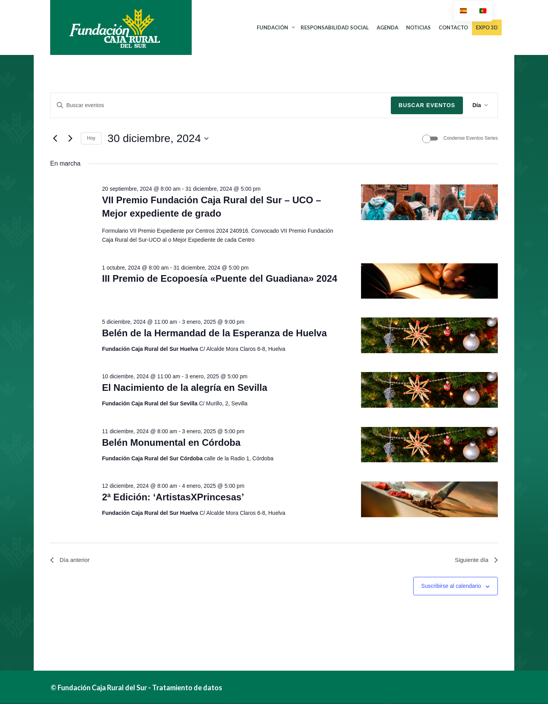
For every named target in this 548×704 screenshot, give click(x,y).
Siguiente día (475, 560)
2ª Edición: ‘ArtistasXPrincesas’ (173, 497)
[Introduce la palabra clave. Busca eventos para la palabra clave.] (221, 105)
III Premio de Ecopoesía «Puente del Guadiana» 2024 (219, 278)
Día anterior (71, 560)
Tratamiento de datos (187, 688)
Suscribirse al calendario (451, 587)
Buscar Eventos (427, 105)
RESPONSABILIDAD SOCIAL (334, 27)
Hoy (91, 138)
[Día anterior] (55, 138)
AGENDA (387, 27)
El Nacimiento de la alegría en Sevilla (184, 387)
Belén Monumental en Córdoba (171, 442)
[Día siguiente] (70, 138)
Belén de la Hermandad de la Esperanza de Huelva (214, 333)
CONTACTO (453, 27)
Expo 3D (486, 27)
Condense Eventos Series (470, 138)
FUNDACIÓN (272, 27)
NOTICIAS (418, 27)
